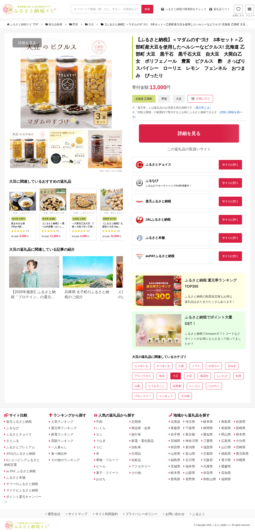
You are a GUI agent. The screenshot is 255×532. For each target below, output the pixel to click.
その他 (185, 396)
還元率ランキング (64, 428)
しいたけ (222, 376)
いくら (101, 428)
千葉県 (190, 428)
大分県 (240, 440)
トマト (196, 366)
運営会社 (52, 514)
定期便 (136, 421)
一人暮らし (59, 447)
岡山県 (226, 434)
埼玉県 (190, 421)
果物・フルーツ (107, 460)
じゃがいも (141, 366)
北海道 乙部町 (143, 98)
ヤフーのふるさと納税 (22, 483)
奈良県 (208, 472)
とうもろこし (156, 386)
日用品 (136, 453)
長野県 (190, 479)
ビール (101, 466)
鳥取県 (226, 421)
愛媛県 (226, 466)
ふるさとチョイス (19, 434)
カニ (99, 434)
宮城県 (175, 440)
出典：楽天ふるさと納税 (110, 171)
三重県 (208, 440)
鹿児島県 (242, 453)
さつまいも (163, 366)
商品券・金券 (141, 428)
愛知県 (208, 434)
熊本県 (240, 434)
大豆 (90, 24)
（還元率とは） (202, 107)
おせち (101, 479)
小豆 (189, 376)
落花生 (204, 376)
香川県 (226, 460)
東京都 (190, 434)
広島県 (226, 440)
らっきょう (166, 396)
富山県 (190, 453)
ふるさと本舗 (15, 477)
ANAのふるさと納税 (20, 453)
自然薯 (177, 386)
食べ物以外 (59, 453)
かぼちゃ (213, 366)
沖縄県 (240, 460)
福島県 (175, 460)
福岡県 (226, 479)
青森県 (175, 428)
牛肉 (99, 421)
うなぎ (101, 440)
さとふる (12, 440)
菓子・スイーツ (107, 472)
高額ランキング (62, 440)
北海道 (175, 421)
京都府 (208, 453)
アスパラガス (143, 376)
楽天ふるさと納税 (19, 421)
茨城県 (175, 466)
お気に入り (238, 11)
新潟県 (190, 447)
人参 (181, 366)
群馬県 (175, 479)
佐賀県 (240, 421)
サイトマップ (76, 514)
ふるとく (197, 514)
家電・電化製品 (142, 440)
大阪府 (208, 460)
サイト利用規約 (105, 514)
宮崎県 (240, 447)
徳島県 (226, 453)
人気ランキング (62, 421)
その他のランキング (65, 460)
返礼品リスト (219, 9)
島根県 (226, 428)
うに (99, 447)
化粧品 (136, 460)
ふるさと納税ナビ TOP (23, 24)
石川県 (190, 460)
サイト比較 (15, 415)
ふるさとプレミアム (20, 447)
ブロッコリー (143, 396)
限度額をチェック (183, 9)
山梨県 (190, 472)
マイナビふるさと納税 (22, 490)
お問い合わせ (174, 514)
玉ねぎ (232, 366)
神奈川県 (191, 440)
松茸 (238, 376)
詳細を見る (27, 43)
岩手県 (175, 434)
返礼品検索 (54, 24)
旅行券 (136, 434)
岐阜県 (208, 421)
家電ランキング (62, 434)
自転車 (136, 447)
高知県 (226, 472)
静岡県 (208, 428)
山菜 (137, 386)
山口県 (226, 447)
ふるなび (12, 428)
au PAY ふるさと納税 (21, 471)
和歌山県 (209, 479)
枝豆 (162, 376)
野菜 (74, 24)
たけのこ (213, 386)
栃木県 (175, 472)
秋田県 (175, 447)
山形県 (175, 453)
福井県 (190, 466)
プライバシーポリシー (140, 514)
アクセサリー (141, 466)
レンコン (194, 386)
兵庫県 (208, 466)
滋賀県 (208, 447)
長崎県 (240, 428)
